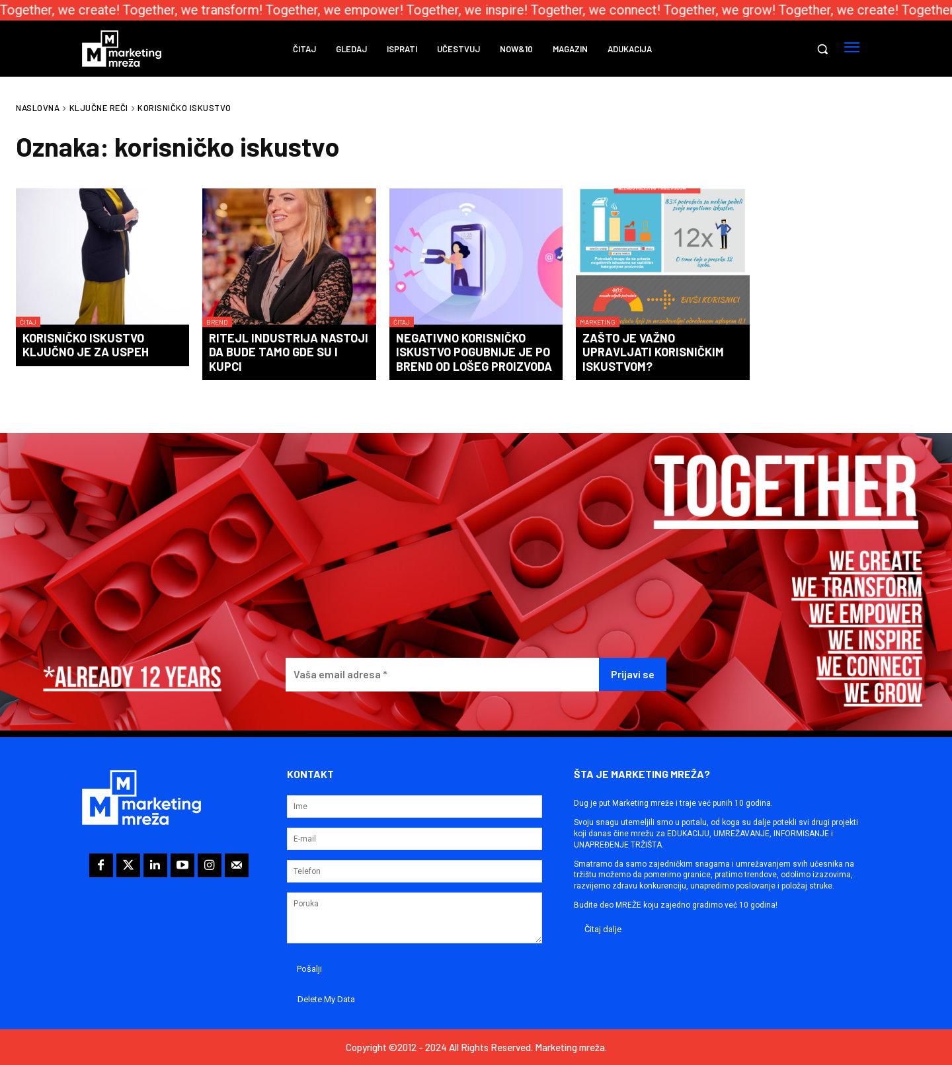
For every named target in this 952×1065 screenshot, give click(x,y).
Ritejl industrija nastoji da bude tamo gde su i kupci (288, 352)
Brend (217, 322)
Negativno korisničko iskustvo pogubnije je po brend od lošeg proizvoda (474, 352)
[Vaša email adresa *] (442, 674)
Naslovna (38, 107)
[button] (822, 49)
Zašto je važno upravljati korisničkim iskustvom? (653, 352)
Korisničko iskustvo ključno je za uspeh (85, 345)
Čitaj (28, 322)
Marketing (597, 322)
